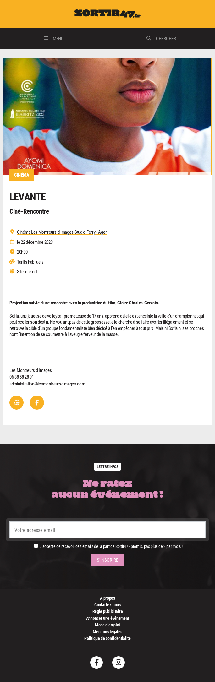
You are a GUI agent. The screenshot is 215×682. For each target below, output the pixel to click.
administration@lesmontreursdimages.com (47, 383)
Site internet (27, 271)
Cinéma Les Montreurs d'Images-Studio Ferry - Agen (62, 232)
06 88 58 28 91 (21, 377)
